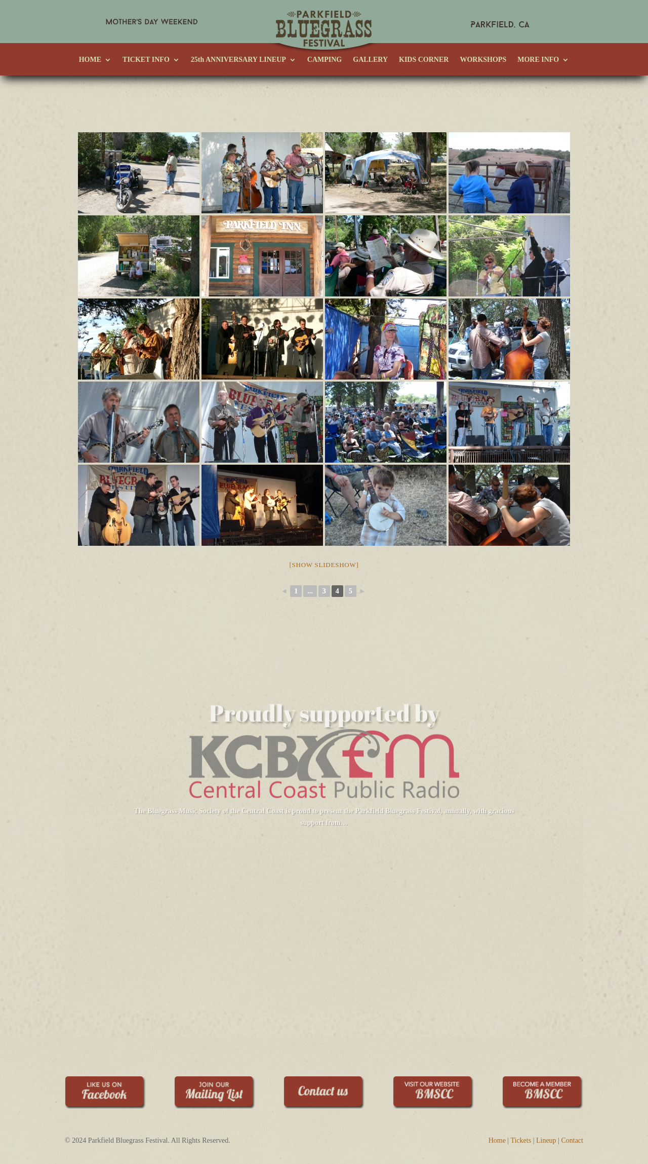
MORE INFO (538, 59)
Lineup (546, 1106)
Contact (572, 1106)
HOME (90, 59)
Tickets (520, 1106)
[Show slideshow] (323, 531)
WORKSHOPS (483, 59)
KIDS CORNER (424, 59)
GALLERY (370, 59)
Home (497, 1106)
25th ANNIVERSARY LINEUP (238, 59)
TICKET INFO (146, 59)
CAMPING (324, 59)
